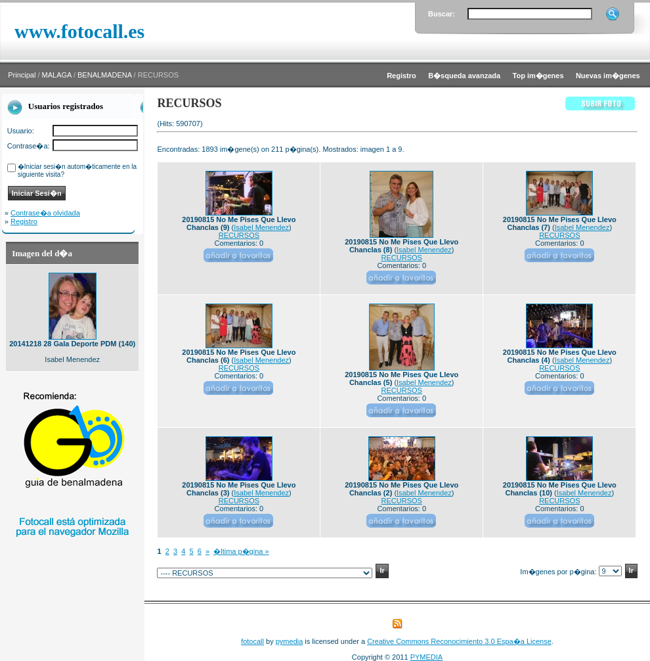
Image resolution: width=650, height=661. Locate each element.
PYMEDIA (426, 657)
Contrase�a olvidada (45, 213)
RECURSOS (239, 235)
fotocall (252, 641)
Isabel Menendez (261, 227)
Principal (21, 75)
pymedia (289, 641)
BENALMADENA (104, 75)
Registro (24, 221)
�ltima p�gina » (241, 551)
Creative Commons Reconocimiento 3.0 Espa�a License (459, 641)
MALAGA (57, 75)
